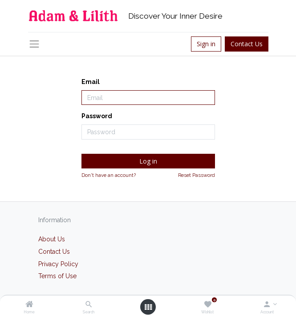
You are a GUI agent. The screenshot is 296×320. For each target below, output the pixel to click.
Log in (148, 161)
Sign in (206, 44)
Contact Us (247, 44)
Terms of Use (57, 276)
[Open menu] (148, 307)
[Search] (89, 304)
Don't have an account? (108, 175)
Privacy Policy (58, 264)
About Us (51, 239)
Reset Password (196, 175)
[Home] (29, 304)
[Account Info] (267, 304)
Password (96, 116)
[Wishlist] (207, 304)
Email (90, 81)
